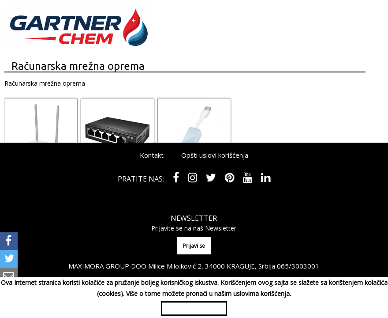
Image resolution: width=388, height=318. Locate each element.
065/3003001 (298, 265)
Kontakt (152, 155)
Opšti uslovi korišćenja (214, 155)
